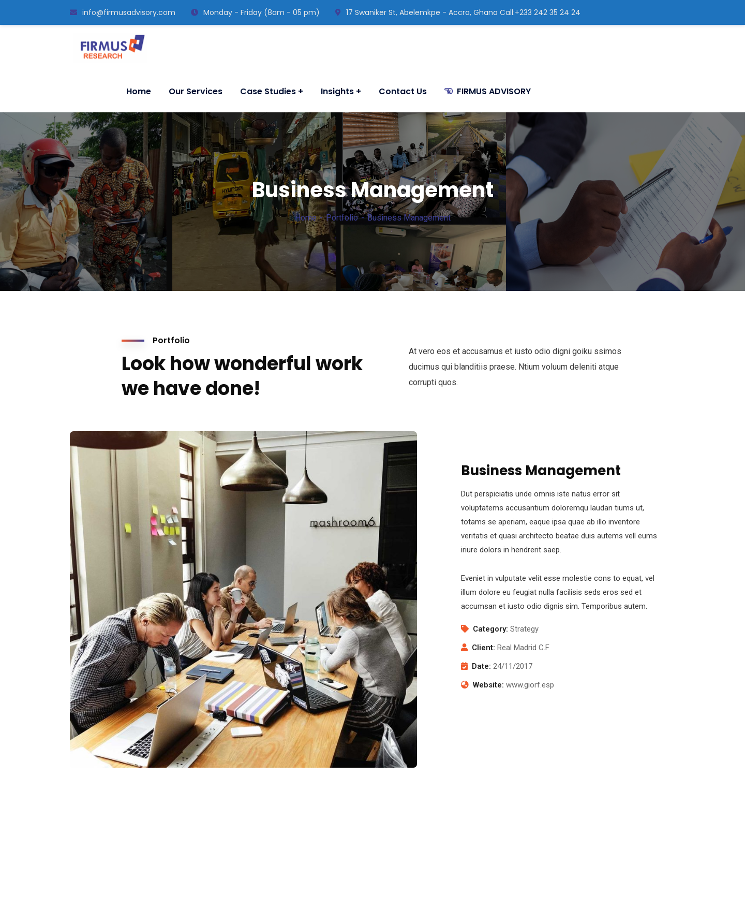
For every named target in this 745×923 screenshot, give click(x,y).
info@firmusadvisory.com (122, 12)
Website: (488, 685)
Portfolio (342, 218)
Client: (483, 647)
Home (306, 218)
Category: (490, 629)
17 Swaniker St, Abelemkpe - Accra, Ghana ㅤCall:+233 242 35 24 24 (457, 12)
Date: (481, 666)
